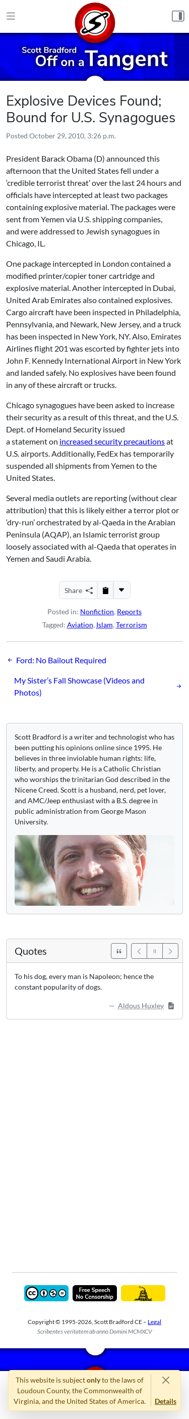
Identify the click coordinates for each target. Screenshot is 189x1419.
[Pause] (155, 951)
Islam (104, 624)
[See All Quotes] (119, 951)
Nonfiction (97, 611)
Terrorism (131, 624)
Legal (154, 1322)
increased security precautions (112, 441)
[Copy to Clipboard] (105, 590)
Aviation (80, 624)
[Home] (95, 16)
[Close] (165, 1380)
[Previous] (139, 951)
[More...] (121, 590)
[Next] (170, 951)
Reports (129, 611)
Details (165, 1401)
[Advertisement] (94, 1138)
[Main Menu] (11, 17)
